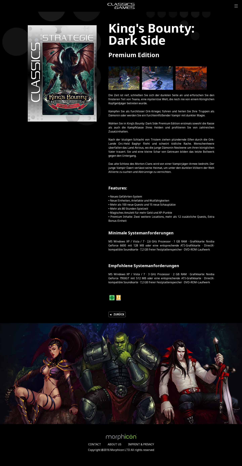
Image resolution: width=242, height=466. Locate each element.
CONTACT (94, 444)
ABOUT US (114, 444)
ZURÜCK (116, 315)
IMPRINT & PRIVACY (141, 444)
